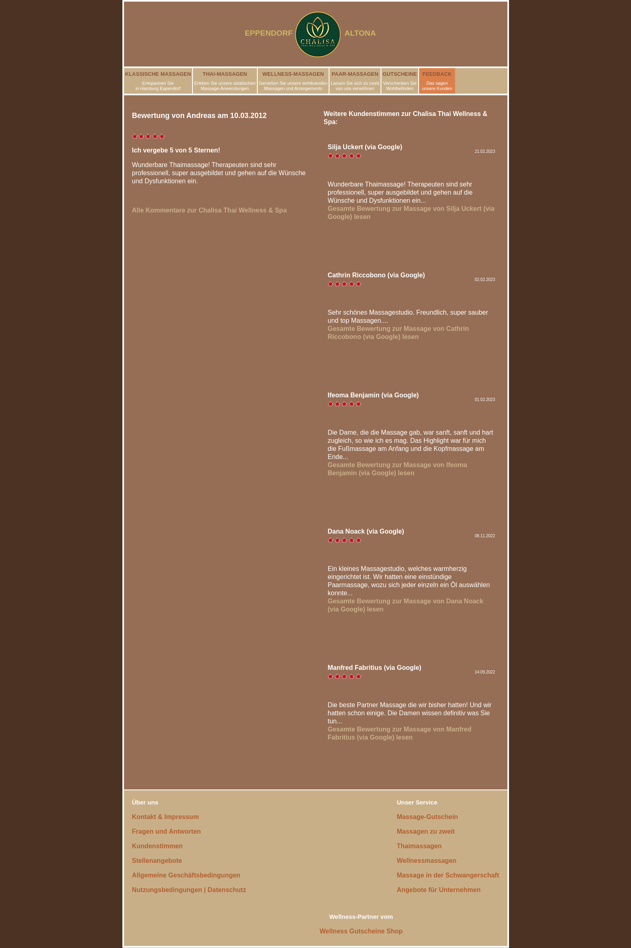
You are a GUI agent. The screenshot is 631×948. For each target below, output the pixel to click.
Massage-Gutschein (427, 816)
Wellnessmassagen (426, 860)
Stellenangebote (157, 860)
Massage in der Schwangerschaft (448, 875)
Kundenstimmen (157, 846)
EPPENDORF (269, 33)
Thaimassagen (419, 846)
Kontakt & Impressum (165, 816)
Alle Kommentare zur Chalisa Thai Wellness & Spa (209, 210)
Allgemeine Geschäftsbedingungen (186, 875)
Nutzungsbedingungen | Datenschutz (189, 889)
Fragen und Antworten (166, 831)
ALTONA (365, 33)
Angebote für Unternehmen (439, 889)
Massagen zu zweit (426, 831)
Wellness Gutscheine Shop (361, 931)
